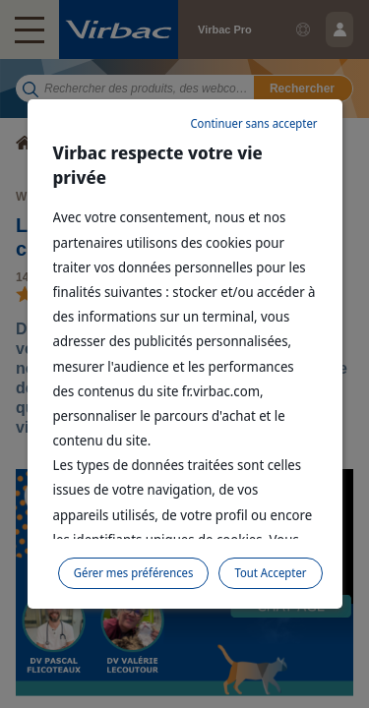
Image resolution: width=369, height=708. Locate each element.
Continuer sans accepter (253, 123)
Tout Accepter (270, 572)
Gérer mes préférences (134, 572)
